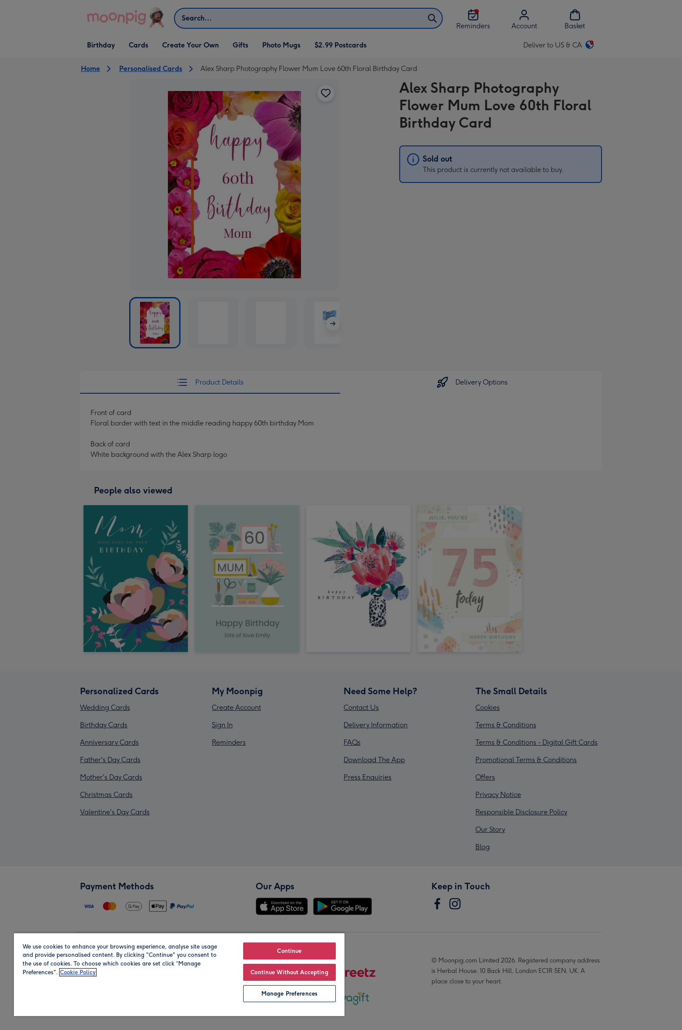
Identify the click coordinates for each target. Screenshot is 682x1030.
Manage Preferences (289, 993)
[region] (179, 974)
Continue (289, 951)
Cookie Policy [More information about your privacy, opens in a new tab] (78, 972)
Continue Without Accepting (289, 972)
